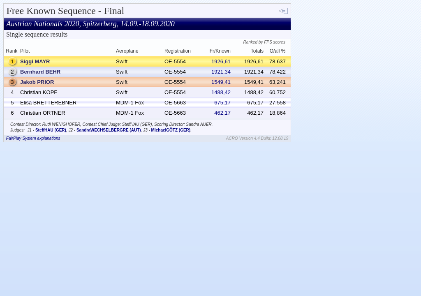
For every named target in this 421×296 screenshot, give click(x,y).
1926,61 (221, 61)
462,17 (222, 113)
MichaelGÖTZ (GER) (171, 130)
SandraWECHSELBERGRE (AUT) (108, 130)
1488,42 (221, 92)
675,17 (222, 102)
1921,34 (221, 72)
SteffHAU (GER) (50, 130)
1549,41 (221, 82)
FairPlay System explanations (33, 138)
